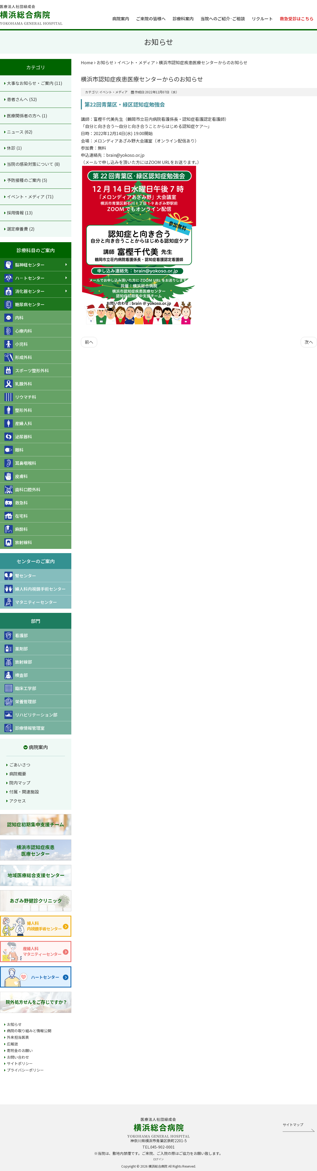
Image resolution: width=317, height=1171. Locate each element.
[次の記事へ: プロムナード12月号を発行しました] (309, 342)
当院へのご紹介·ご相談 (223, 18)
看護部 (16, 635)
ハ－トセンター (24, 278)
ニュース (16, 131)
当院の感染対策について (30, 164)
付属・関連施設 (24, 791)
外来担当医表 (18, 1037)
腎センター (20, 575)
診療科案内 (183, 18)
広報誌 (12, 1043)
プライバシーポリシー (25, 1070)
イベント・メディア (26, 196)
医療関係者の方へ (24, 115)
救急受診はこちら (297, 18)
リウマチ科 (20, 397)
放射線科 (18, 542)
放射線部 (18, 662)
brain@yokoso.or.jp (125, 155)
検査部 (16, 675)
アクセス (17, 800)
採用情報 (16, 212)
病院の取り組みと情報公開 (29, 1030)
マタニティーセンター (30, 602)
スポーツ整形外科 (26, 370)
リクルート (262, 18)
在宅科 (16, 516)
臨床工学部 (20, 688)
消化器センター (24, 291)
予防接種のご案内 (24, 180)
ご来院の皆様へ (151, 18)
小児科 (16, 344)
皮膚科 (16, 476)
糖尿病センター (24, 304)
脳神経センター (24, 264)
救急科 (16, 502)
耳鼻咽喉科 (20, 463)
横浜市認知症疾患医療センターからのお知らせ (142, 79)
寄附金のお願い (20, 1050)
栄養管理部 (20, 701)
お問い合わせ (18, 1057)
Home (87, 62)
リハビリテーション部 (30, 714)
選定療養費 (18, 229)
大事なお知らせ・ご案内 (30, 83)
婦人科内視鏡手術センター (35, 589)
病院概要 (17, 773)
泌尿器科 (18, 436)
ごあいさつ (19, 764)
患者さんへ (18, 99)
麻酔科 (16, 529)
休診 (11, 148)
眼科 (14, 450)
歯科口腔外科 (22, 489)
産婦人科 (18, 423)
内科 (14, 317)
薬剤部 (16, 648)
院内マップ (19, 782)
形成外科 (18, 357)
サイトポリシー (20, 1063)
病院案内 (120, 18)
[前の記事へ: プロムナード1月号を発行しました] (89, 342)
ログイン (158, 1159)
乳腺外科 (18, 383)
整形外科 (18, 410)
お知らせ (14, 1024)
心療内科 (18, 331)
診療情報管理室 (24, 728)
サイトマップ (293, 1124)
